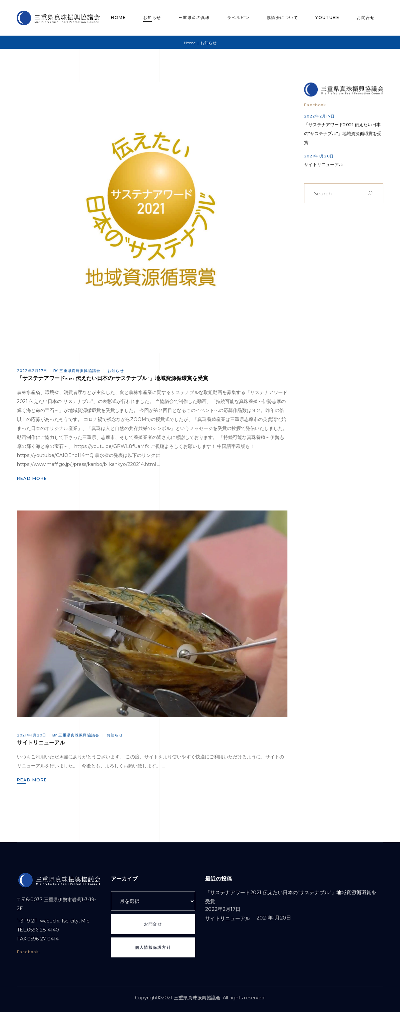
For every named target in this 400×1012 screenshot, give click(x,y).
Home (190, 42)
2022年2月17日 (32, 370)
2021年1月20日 (32, 735)
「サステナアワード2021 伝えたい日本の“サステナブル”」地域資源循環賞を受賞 (112, 378)
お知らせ (116, 370)
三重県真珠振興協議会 (79, 370)
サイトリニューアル (41, 742)
